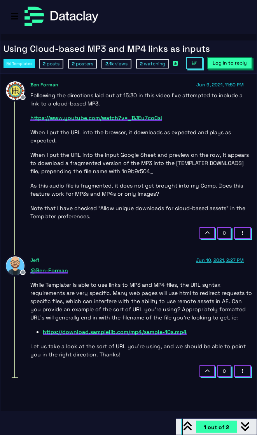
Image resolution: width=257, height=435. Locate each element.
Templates (19, 63)
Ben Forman (44, 85)
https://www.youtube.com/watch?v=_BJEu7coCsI (96, 117)
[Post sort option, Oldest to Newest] (194, 63)
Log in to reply (230, 63)
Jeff (34, 260)
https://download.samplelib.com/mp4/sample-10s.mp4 (115, 331)
